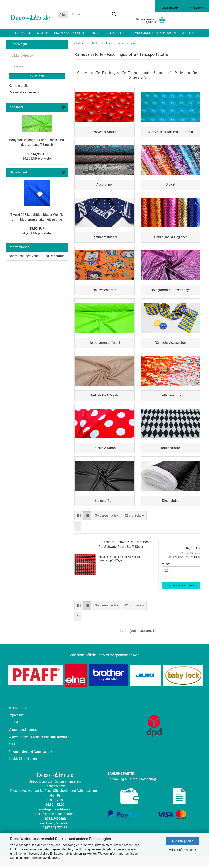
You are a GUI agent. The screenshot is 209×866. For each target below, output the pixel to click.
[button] (78, 525)
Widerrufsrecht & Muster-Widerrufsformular (39, 747)
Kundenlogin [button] (169, 8)
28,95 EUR (36, 228)
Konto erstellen (19, 86)
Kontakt (14, 732)
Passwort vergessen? (24, 92)
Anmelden (37, 76)
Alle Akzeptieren (182, 841)
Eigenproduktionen (70, 33)
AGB (12, 754)
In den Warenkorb (181, 595)
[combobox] (106, 525)
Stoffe (42, 33)
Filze (95, 33)
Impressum (17, 725)
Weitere (188, 33)
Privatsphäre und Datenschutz (30, 762)
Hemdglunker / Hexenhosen (153, 33)
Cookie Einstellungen (24, 769)
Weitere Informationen (182, 849)
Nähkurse (23, 33)
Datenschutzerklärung (44, 858)
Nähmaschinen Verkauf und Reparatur (36, 256)
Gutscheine (115, 33)
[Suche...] (63, 14)
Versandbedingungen (24, 740)
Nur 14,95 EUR (37, 154)
